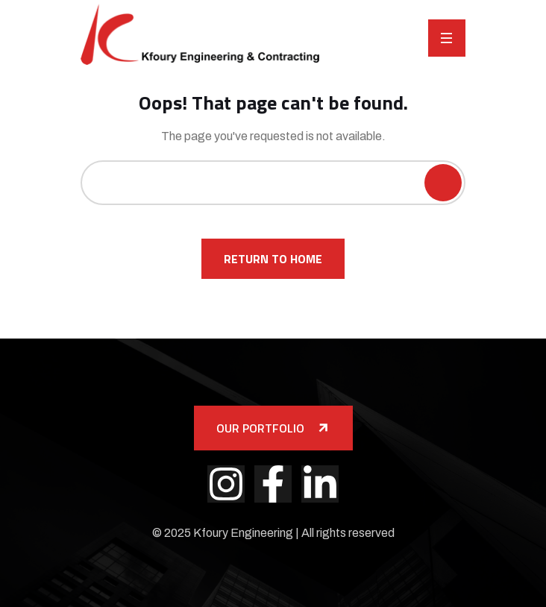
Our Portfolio (273, 428)
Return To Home (273, 259)
